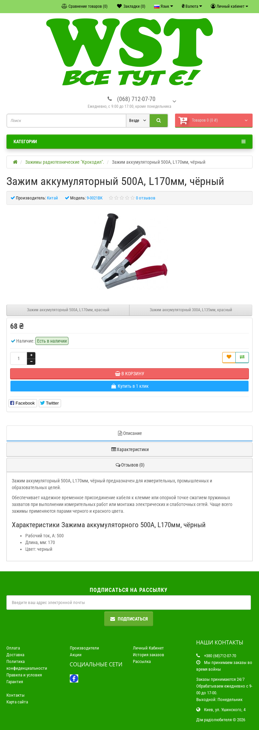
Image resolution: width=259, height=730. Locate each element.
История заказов (148, 654)
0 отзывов (145, 197)
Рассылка (142, 661)
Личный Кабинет (148, 647)
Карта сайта (17, 701)
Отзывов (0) (129, 465)
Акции (76, 654)
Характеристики (130, 449)
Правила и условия (24, 674)
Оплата (13, 647)
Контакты (15, 695)
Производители (84, 647)
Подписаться (129, 619)
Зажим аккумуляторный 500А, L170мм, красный (68, 310)
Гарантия (14, 681)
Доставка (15, 654)
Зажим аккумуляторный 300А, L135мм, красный (191, 310)
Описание (129, 433)
